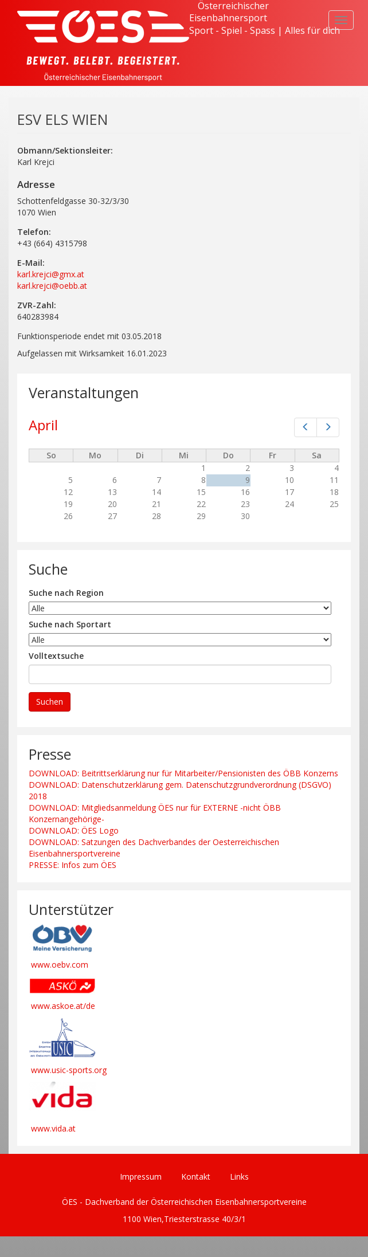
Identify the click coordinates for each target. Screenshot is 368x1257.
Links (239, 1176)
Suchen (49, 701)
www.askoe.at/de (63, 1005)
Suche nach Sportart (70, 624)
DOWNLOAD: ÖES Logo (74, 830)
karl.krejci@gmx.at (50, 274)
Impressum (141, 1176)
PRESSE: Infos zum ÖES (72, 864)
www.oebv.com (59, 964)
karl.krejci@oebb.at (52, 285)
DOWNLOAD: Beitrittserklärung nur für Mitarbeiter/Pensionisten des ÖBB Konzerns (183, 773)
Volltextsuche (56, 655)
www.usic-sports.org (69, 1069)
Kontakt (195, 1176)
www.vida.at (53, 1128)
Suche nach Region (66, 592)
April (43, 424)
